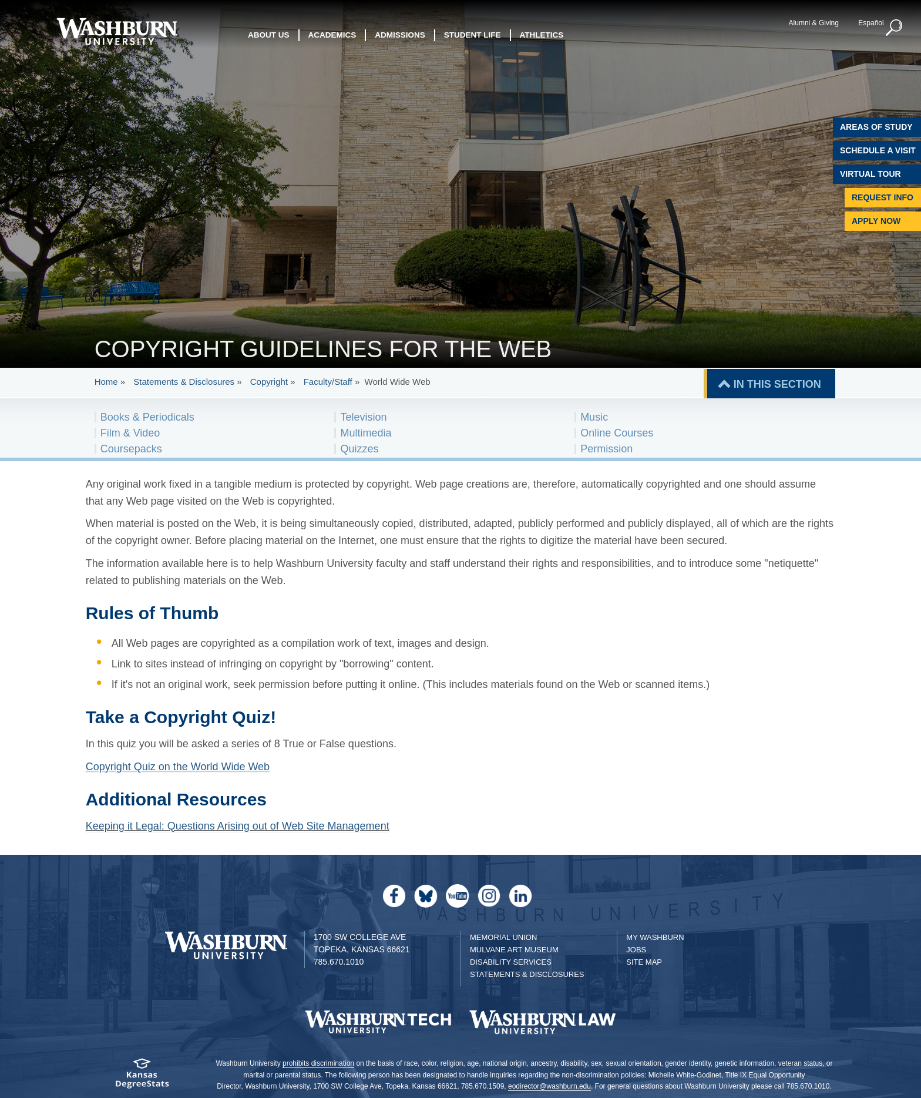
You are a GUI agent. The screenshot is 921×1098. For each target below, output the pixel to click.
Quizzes (359, 449)
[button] (894, 28)
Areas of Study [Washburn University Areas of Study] (876, 127)
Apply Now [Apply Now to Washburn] (876, 221)
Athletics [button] (542, 35)
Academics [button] (332, 35)
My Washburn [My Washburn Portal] (655, 937)
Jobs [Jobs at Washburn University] (636, 949)
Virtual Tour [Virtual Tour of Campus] (870, 174)
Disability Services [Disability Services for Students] (511, 962)
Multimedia (365, 433)
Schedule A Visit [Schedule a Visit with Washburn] (878, 150)
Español (870, 23)
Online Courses (616, 433)
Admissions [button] (400, 35)
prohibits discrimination (318, 1063)
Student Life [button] (472, 35)
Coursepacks (131, 449)
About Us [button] (269, 35)
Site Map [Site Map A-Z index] (644, 962)
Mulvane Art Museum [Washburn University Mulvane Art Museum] (514, 949)
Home (106, 382)
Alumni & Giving (814, 23)
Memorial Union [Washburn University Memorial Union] (503, 937)
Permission (606, 449)
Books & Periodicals (147, 417)
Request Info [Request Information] (882, 197)
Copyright (269, 382)
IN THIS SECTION (777, 384)
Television (363, 417)
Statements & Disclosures (183, 382)
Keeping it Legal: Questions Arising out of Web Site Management (237, 826)
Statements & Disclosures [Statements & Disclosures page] (527, 974)
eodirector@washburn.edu (549, 1086)
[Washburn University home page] (116, 31)
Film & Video (130, 433)
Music (594, 417)
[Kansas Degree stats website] (142, 1077)
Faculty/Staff (328, 382)
